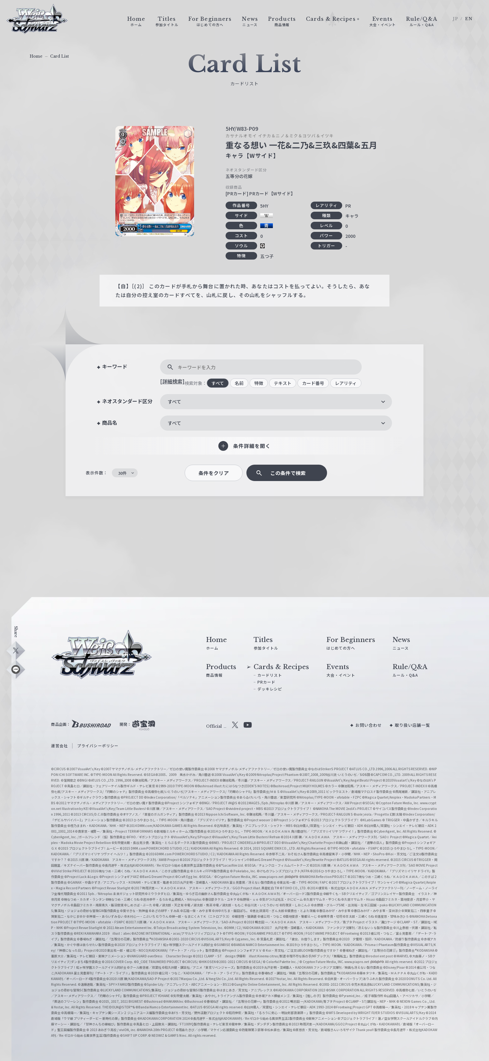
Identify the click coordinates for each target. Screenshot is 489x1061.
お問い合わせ (368, 725)
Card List (59, 56)
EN (469, 18)
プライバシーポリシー (97, 745)
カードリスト (269, 675)
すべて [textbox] (174, 401)
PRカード (266, 682)
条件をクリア (213, 473)
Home (36, 56)
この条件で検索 (288, 473)
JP (455, 18)
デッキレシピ (269, 688)
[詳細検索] (172, 381)
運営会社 (59, 745)
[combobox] (276, 401)
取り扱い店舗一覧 (412, 725)
